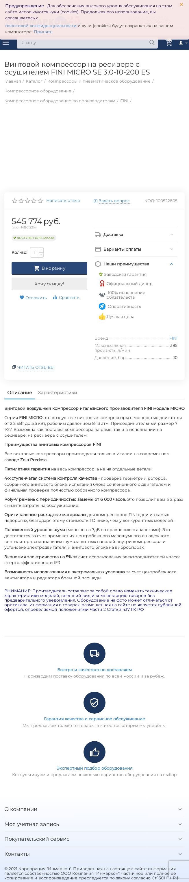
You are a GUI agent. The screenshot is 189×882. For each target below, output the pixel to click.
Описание (19, 392)
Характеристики (57, 392)
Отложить (33, 297)
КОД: (149, 200)
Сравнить (65, 297)
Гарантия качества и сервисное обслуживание (94, 718)
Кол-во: (19, 252)
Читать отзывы (36, 367)
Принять (43, 31)
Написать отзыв (63, 200)
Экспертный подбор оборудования (94, 768)
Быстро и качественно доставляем (94, 669)
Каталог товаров (6, 43)
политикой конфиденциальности (41, 25)
